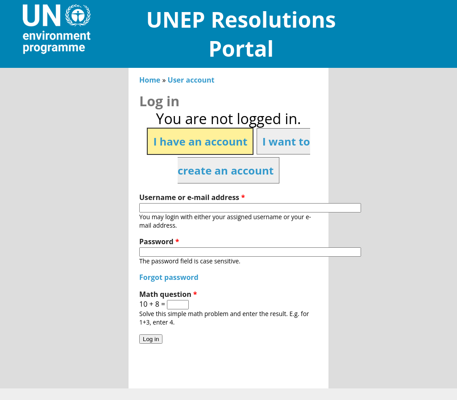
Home (149, 80)
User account (191, 80)
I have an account (200, 141)
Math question (168, 294)
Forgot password (169, 277)
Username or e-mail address (192, 197)
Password (159, 241)
